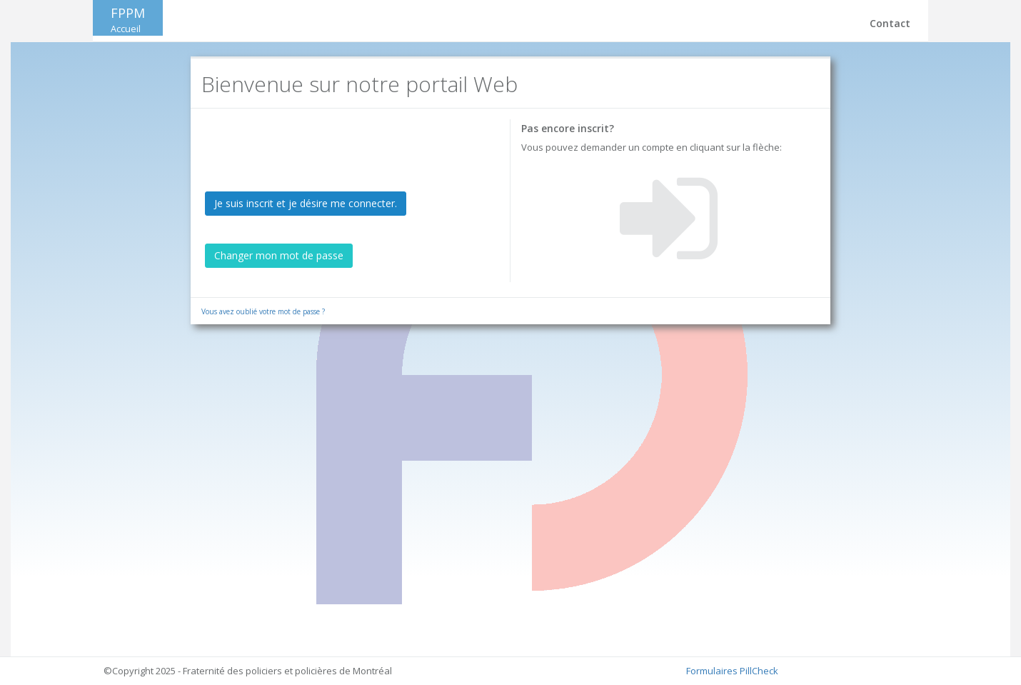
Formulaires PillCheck (732, 670)
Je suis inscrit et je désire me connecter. (305, 203)
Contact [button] (890, 23)
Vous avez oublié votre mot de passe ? (263, 311)
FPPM (128, 19)
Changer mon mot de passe (278, 255)
